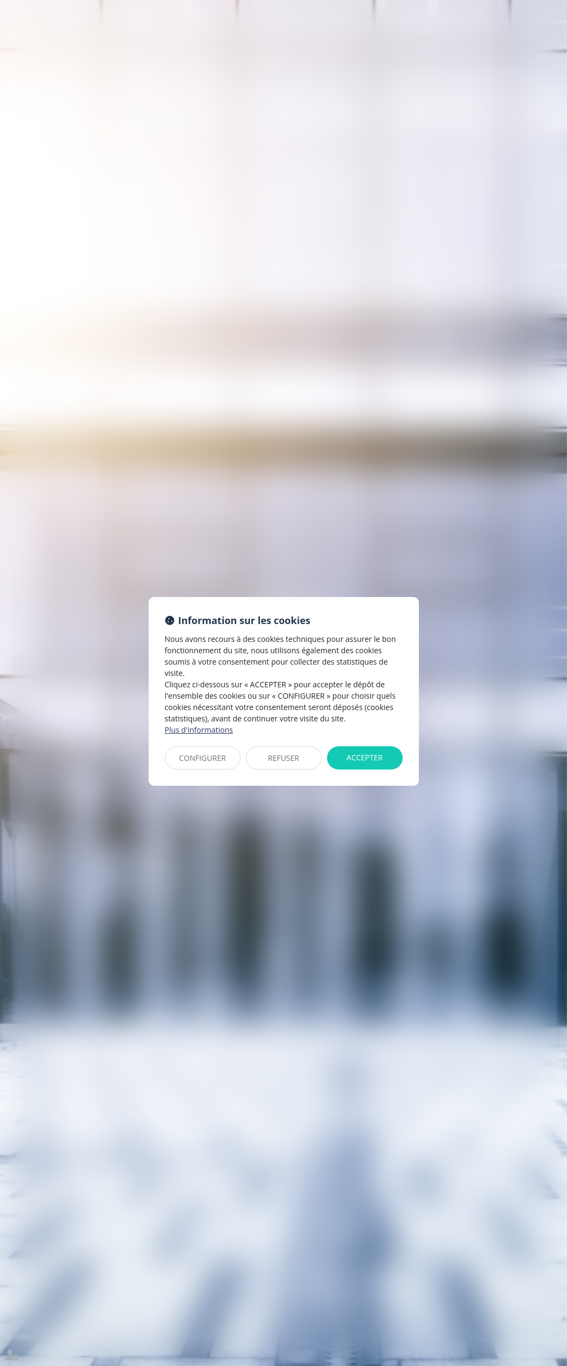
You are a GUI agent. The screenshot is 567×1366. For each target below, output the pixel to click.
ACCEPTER (364, 757)
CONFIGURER (202, 758)
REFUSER (283, 758)
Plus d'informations (199, 730)
